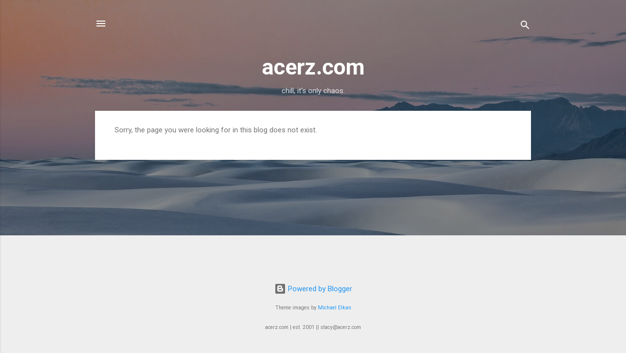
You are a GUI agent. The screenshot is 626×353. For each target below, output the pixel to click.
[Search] (525, 27)
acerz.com (313, 67)
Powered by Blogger (313, 288)
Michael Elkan (334, 307)
